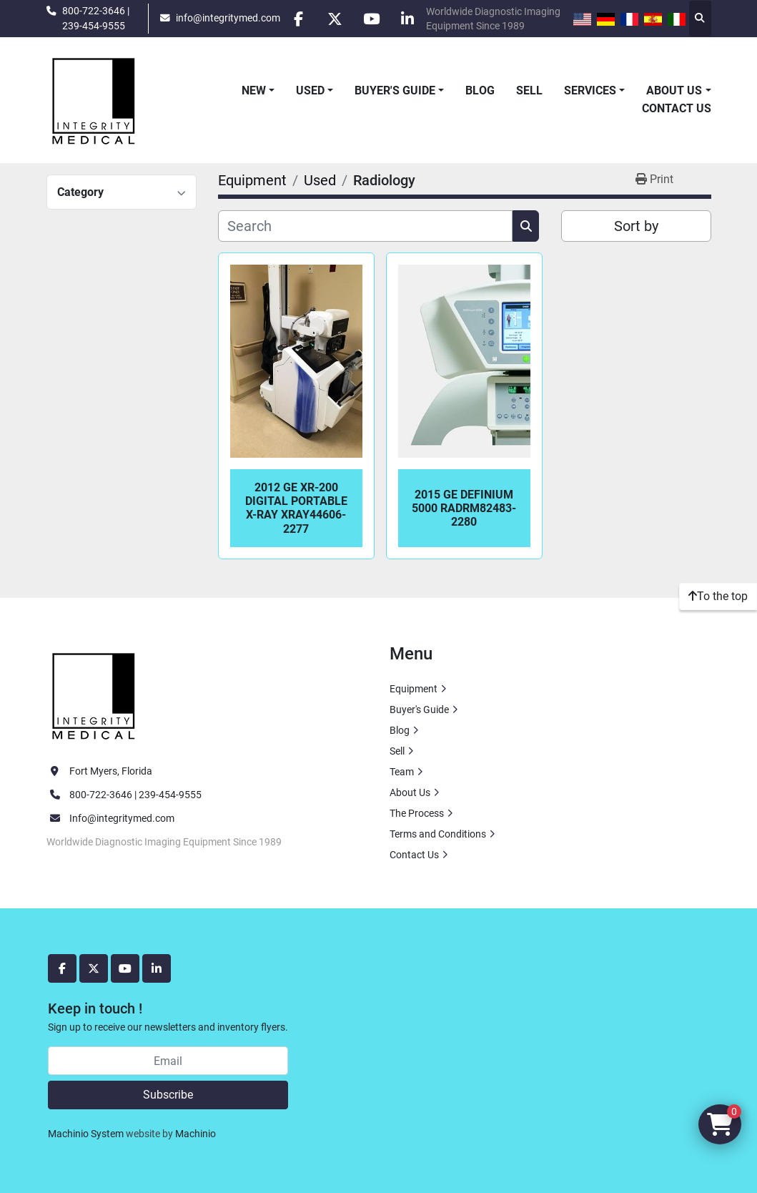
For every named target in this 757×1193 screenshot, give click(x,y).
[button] (258, 90)
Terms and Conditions (438, 834)
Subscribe (168, 1094)
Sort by (636, 226)
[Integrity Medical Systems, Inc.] (94, 694)
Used (310, 90)
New (254, 90)
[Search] (365, 226)
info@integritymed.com (228, 18)
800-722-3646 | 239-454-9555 (95, 18)
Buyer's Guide (395, 90)
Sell (529, 90)
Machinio (195, 1133)
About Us (674, 90)
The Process (417, 813)
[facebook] (298, 18)
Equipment (413, 688)
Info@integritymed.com (121, 818)
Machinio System (86, 1133)
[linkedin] (407, 18)
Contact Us (676, 108)
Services (590, 90)
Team (402, 771)
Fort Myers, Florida (110, 771)
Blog (480, 90)
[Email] (168, 1060)
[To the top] (718, 596)
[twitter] (334, 18)
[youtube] (371, 18)
